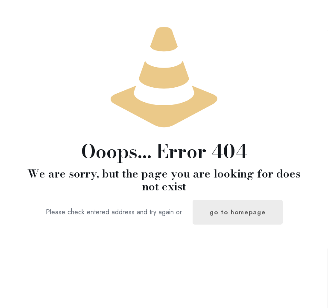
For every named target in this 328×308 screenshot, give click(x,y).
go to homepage (238, 212)
